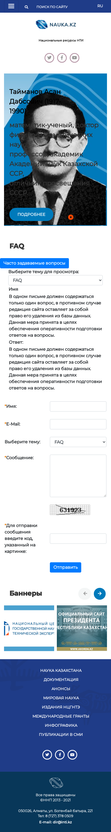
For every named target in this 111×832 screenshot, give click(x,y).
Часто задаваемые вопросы (34, 263)
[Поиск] (53, 7)
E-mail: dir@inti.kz (55, 822)
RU (100, 5)
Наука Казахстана (61, 670)
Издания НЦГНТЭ (61, 707)
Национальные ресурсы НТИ (61, 40)
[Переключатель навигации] (11, 6)
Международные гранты (60, 716)
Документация (61, 679)
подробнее (31, 214)
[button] (70, 217)
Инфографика (61, 725)
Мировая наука (61, 698)
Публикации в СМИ (61, 734)
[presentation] (85, 594)
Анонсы (60, 688)
